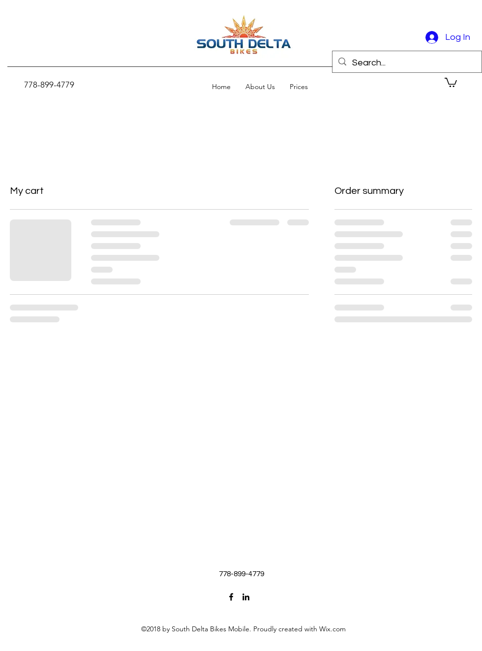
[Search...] (406, 63)
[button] (451, 82)
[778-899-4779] (49, 84)
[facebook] (231, 597)
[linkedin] (246, 597)
